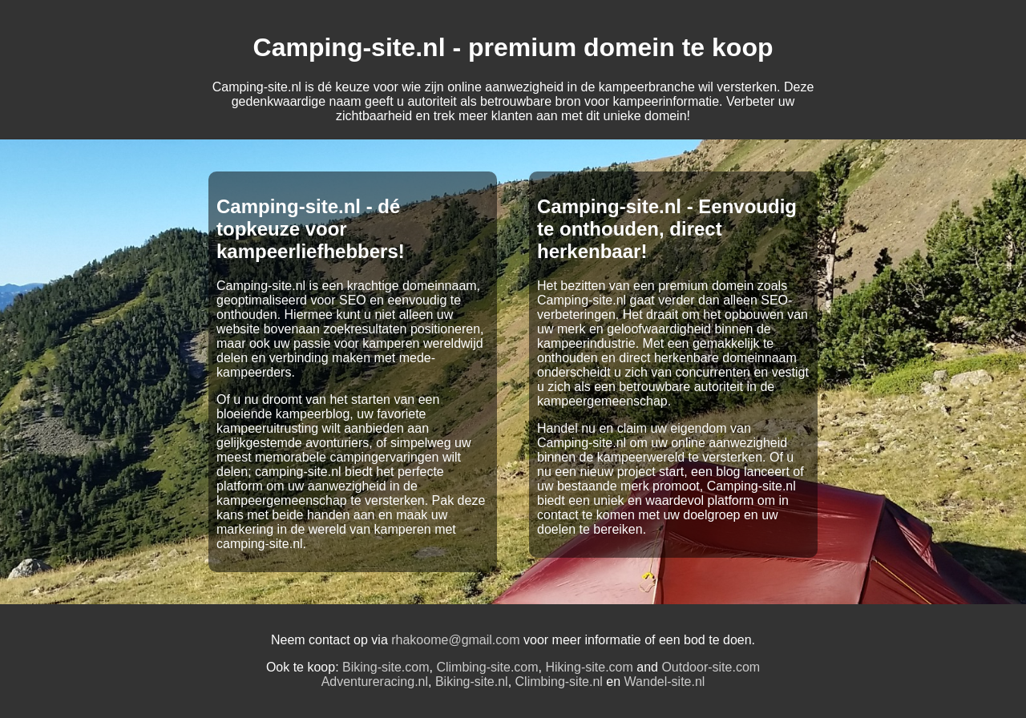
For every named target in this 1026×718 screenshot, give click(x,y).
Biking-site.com (385, 667)
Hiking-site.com (588, 667)
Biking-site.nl (471, 681)
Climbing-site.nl (559, 681)
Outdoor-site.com (710, 667)
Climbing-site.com (487, 667)
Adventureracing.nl (374, 681)
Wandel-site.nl (664, 681)
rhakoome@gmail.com (455, 640)
